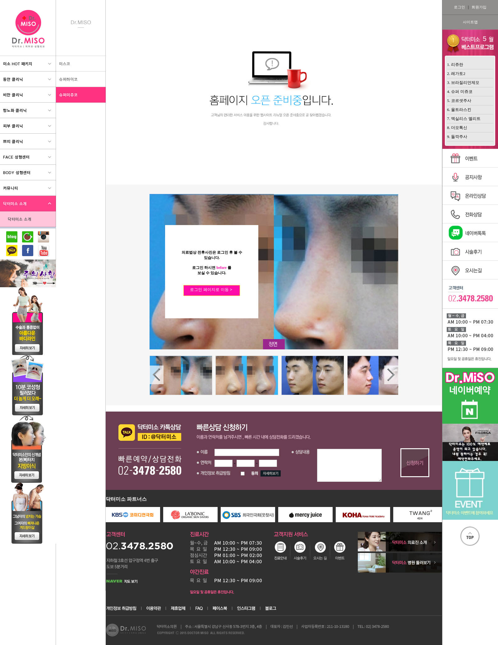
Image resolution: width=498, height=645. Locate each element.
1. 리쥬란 (455, 64)
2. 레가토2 (456, 73)
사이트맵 (470, 22)
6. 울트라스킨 (459, 109)
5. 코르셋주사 (459, 100)
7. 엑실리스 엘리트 (464, 118)
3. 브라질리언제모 (463, 82)
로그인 (459, 7)
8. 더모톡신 (457, 127)
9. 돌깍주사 (457, 136)
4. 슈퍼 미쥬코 (460, 91)
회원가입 (479, 7)
